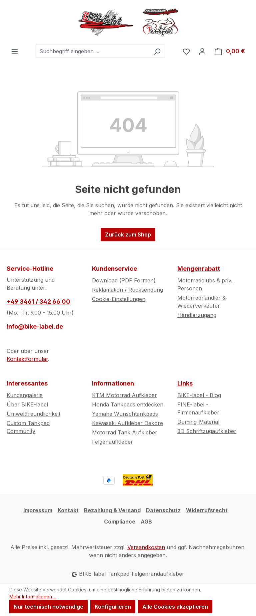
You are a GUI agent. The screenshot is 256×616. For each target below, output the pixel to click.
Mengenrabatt (198, 268)
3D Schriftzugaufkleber (206, 431)
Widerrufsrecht (207, 510)
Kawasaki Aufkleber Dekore (127, 423)
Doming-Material (198, 421)
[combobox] (93, 51)
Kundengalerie (25, 395)
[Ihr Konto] (202, 51)
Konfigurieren (113, 606)
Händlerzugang (196, 315)
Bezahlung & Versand (112, 510)
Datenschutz (163, 510)
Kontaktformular (27, 359)
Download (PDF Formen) (124, 280)
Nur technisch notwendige (48, 606)
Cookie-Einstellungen (118, 299)
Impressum (37, 510)
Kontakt (68, 510)
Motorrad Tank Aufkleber (124, 432)
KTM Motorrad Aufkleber (124, 395)
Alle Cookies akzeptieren (175, 606)
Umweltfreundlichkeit (33, 413)
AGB (146, 521)
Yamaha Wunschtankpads (125, 413)
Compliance (119, 521)
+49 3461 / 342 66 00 (38, 301)
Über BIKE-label (27, 404)
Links (185, 383)
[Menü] (15, 51)
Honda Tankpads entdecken (127, 404)
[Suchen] (157, 51)
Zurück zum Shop (128, 234)
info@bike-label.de (35, 326)
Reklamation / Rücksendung (127, 289)
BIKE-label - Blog (199, 395)
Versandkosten (146, 547)
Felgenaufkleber (112, 441)
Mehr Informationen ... (32, 596)
